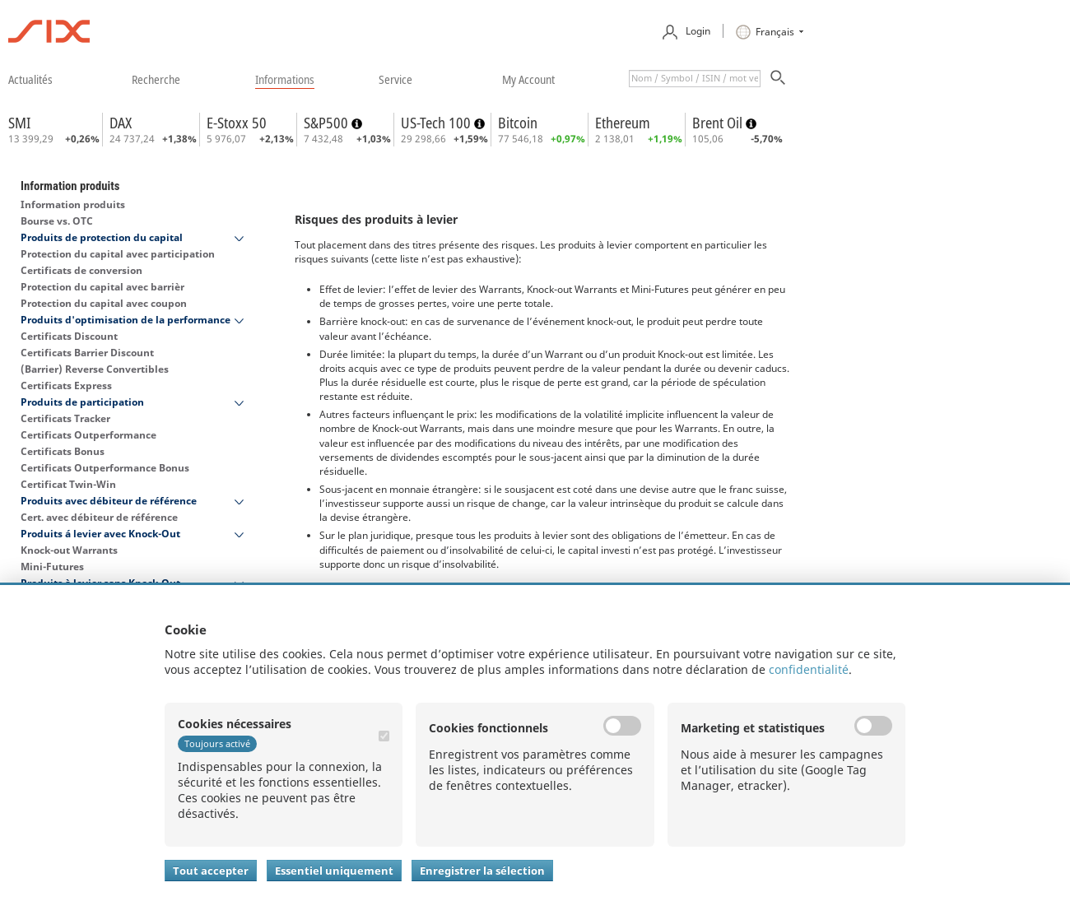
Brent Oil (719, 122)
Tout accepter (211, 870)
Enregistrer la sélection (482, 870)
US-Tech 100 (437, 122)
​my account (528, 79)
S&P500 (327, 122)
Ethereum (622, 122)
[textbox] (695, 78)
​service (395, 79)
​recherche (156, 79)
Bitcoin (517, 122)
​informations (284, 79)
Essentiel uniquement (334, 870)
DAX (120, 122)
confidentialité (809, 669)
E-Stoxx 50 (237, 122)
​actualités (30, 79)
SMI (19, 122)
